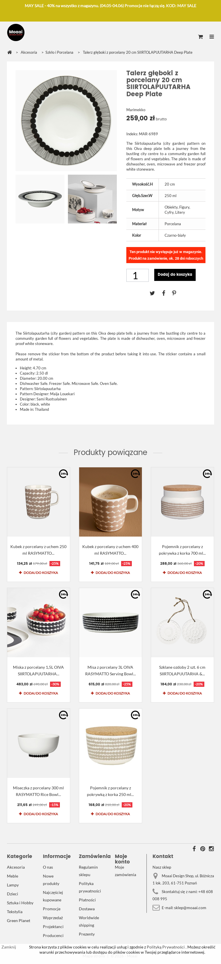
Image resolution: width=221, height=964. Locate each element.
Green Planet (18, 920)
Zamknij (8, 946)
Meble (12, 876)
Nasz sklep (162, 867)
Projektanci (53, 926)
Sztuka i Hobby (20, 902)
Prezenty (87, 934)
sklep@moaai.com (190, 907)
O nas (48, 867)
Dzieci (12, 893)
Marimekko (135, 109)
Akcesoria (16, 867)
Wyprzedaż (53, 917)
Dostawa (87, 908)
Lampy (13, 884)
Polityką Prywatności (165, 946)
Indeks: (132, 134)
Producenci (53, 935)
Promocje (51, 908)
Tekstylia (14, 911)
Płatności (87, 899)
